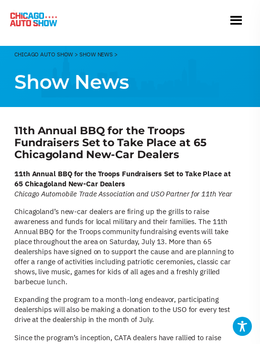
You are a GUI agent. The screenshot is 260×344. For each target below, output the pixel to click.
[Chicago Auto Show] (33, 21)
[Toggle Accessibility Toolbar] (242, 326)
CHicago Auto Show (43, 54)
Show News (96, 54)
